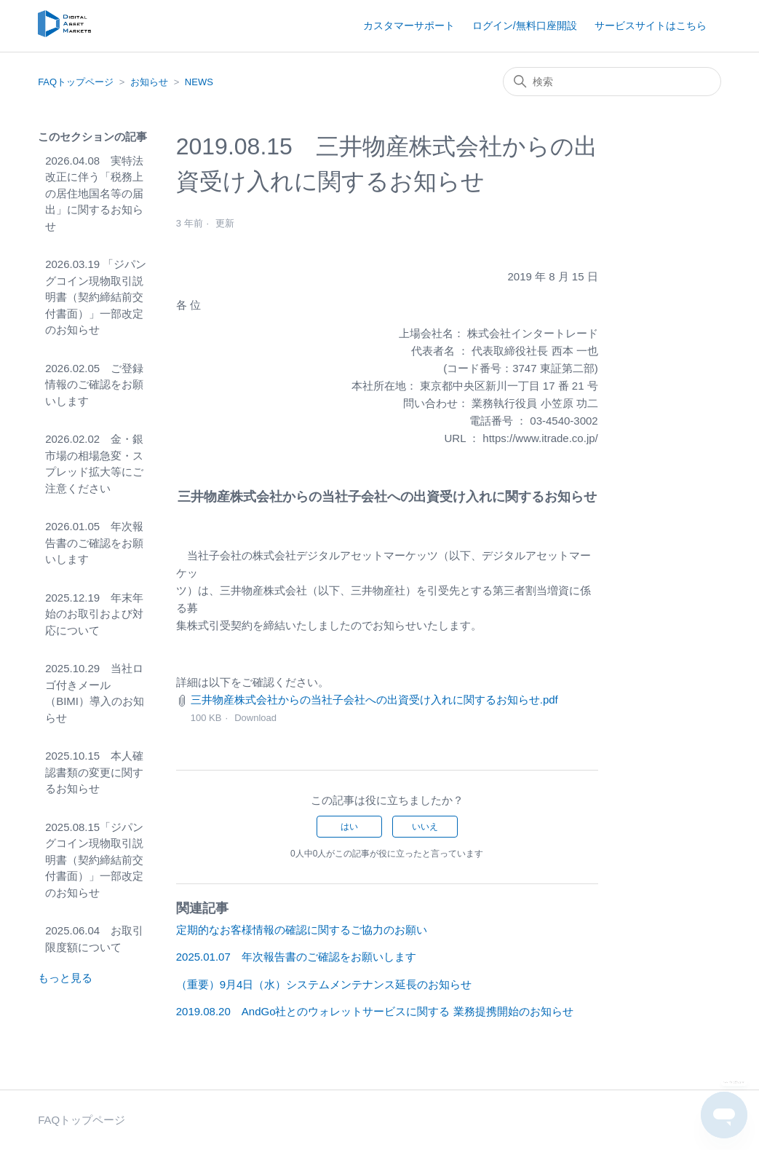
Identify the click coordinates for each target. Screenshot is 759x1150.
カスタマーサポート (409, 25)
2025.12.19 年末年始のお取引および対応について (94, 614)
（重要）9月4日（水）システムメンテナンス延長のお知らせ (324, 984)
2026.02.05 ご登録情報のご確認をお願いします (94, 384)
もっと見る (65, 978)
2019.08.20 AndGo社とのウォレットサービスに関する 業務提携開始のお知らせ (374, 1011)
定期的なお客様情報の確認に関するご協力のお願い (301, 929)
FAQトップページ (76, 81)
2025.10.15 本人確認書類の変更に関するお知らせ (94, 772)
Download (255, 717)
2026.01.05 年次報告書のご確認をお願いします (94, 542)
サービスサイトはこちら (651, 25)
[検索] (612, 81)
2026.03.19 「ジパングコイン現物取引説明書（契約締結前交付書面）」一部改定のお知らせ (95, 297)
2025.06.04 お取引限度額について (94, 938)
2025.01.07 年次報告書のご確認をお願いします (296, 956)
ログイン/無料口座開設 (524, 25)
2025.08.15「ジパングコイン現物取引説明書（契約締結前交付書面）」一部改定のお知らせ (94, 860)
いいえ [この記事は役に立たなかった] (425, 827)
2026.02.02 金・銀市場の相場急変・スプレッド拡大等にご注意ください (94, 464)
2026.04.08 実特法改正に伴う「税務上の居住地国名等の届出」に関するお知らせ (94, 193)
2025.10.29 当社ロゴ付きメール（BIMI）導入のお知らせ (94, 693)
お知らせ (149, 81)
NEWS (199, 81)
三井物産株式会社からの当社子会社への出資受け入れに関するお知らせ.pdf (374, 699)
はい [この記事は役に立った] (349, 827)
